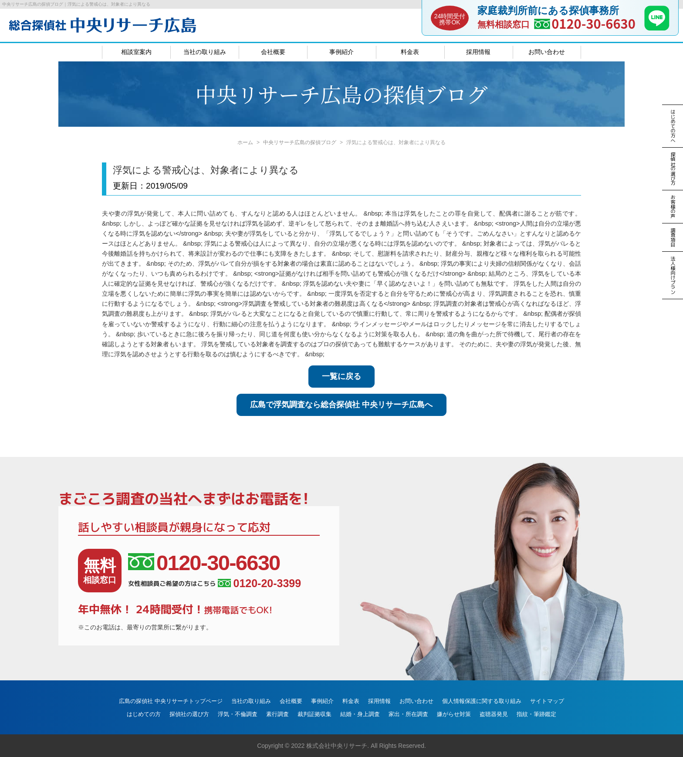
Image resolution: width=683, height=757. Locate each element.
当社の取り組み (204, 51)
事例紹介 (341, 51)
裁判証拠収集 (314, 714)
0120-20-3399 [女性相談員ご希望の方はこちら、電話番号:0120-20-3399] (259, 583)
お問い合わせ (546, 51)
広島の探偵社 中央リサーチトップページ (171, 701)
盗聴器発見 (494, 714)
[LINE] (656, 27)
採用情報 (478, 51)
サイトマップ (547, 701)
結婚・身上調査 (360, 714)
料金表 (410, 51)
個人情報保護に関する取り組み (481, 701)
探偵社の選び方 (189, 714)
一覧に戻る (341, 376)
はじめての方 (144, 714)
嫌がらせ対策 (454, 714)
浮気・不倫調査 (237, 714)
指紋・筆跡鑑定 (536, 714)
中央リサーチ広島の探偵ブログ (299, 142)
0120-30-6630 (593, 23)
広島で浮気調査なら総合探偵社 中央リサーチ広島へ (341, 404)
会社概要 (273, 51)
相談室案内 (136, 51)
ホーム (245, 142)
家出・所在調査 (408, 714)
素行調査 (277, 714)
